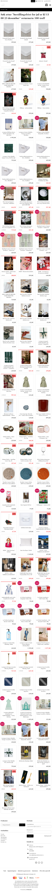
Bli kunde (3, 835)
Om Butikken (4, 839)
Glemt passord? (47, 836)
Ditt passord (30, 830)
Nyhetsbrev (35, 871)
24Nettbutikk (29, 889)
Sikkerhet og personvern (24, 871)
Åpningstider (4, 837)
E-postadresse (30, 824)
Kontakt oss (3, 842)
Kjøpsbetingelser (12, 871)
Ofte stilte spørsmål (45, 871)
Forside (2, 9)
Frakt (4, 871)
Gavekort (3, 840)
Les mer (36, 887)
